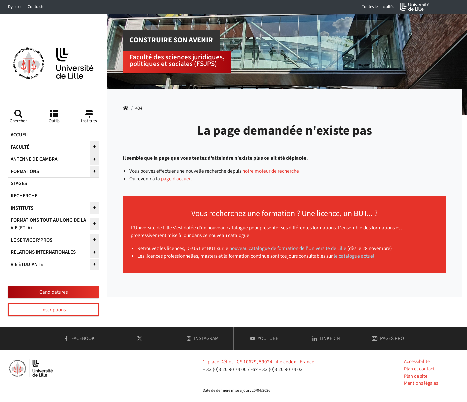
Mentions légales (421, 383)
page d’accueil (176, 178)
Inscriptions (53, 309)
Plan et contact (419, 368)
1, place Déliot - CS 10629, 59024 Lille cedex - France (258, 361)
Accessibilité (417, 361)
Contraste (36, 7)
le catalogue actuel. (355, 256)
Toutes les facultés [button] (378, 7)
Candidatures (53, 292)
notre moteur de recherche (270, 171)
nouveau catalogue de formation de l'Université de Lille (287, 248)
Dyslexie (15, 7)
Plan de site (415, 376)
